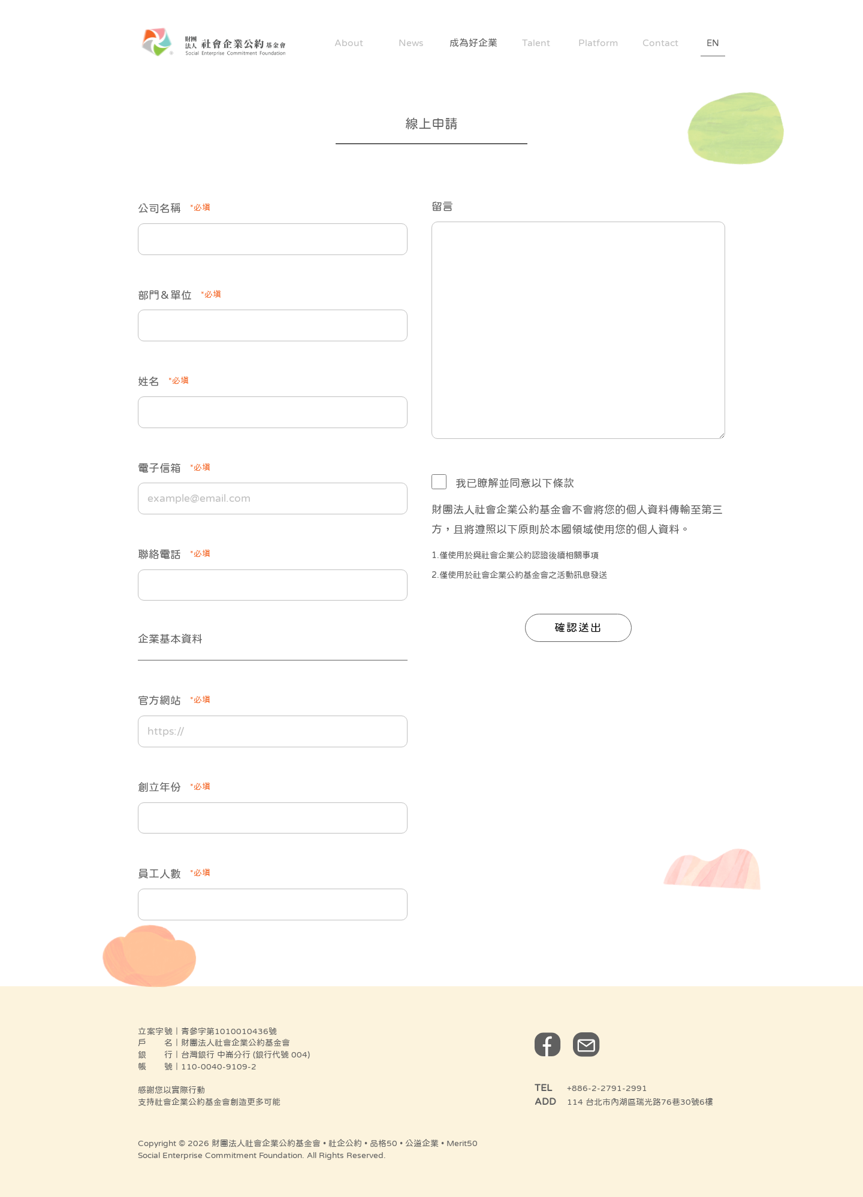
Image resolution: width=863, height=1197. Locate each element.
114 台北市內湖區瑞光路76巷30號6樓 (640, 1102)
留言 (442, 206)
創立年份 (174, 786)
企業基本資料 (170, 639)
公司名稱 (174, 207)
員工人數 (174, 872)
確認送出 (578, 627)
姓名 (163, 380)
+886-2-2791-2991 (607, 1088)
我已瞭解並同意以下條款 (514, 483)
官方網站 (174, 699)
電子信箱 (174, 467)
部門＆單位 (179, 294)
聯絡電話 (174, 553)
